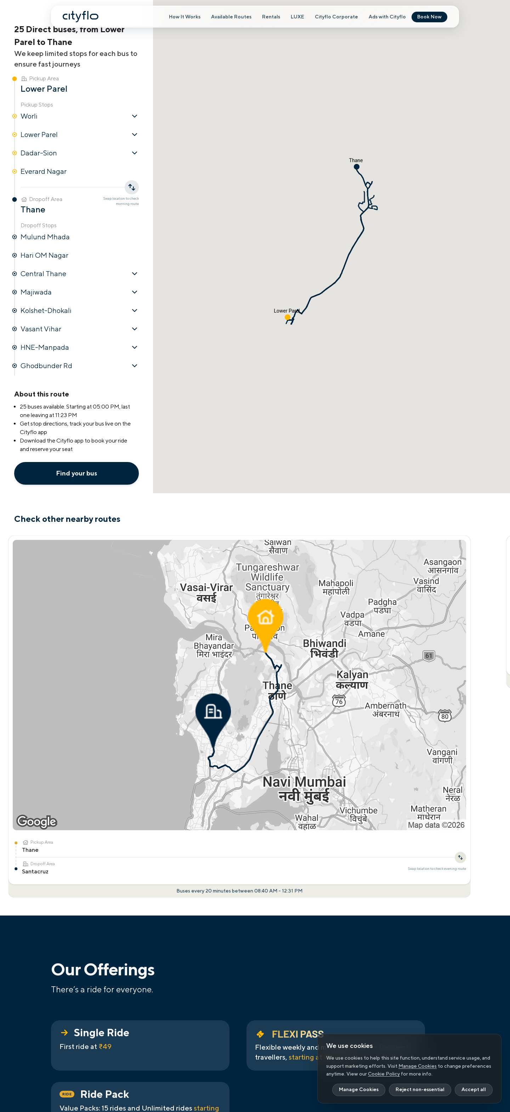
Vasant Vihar (80, 329)
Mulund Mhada (45, 237)
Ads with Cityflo (387, 17)
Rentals (271, 17)
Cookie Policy (384, 1074)
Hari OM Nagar (44, 255)
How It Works (184, 17)
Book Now (429, 17)
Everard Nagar (44, 171)
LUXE (297, 17)
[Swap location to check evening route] (107, 628)
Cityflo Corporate (336, 17)
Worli (80, 116)
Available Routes (231, 17)
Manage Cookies (417, 1066)
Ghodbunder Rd (80, 365)
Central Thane (80, 273)
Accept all (473, 1090)
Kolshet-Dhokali (80, 310)
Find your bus (76, 473)
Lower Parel (80, 134)
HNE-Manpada (80, 347)
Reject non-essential (420, 1090)
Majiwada (80, 292)
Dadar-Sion (80, 153)
